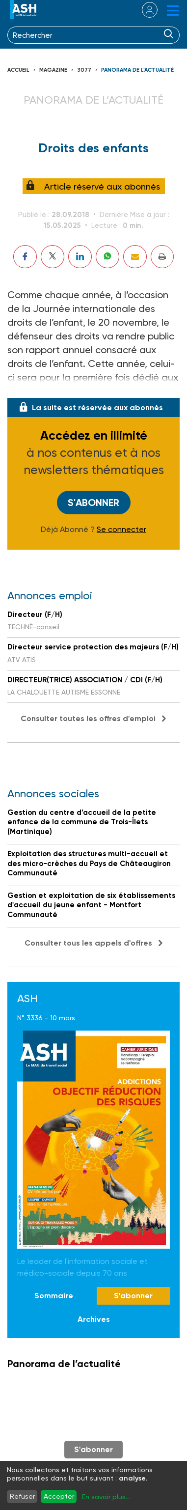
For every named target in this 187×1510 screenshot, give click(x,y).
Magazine (53, 70)
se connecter (144, 10)
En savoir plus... (106, 1497)
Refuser (22, 1496)
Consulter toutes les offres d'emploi (88, 718)
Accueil (18, 70)
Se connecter (121, 529)
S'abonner (93, 502)
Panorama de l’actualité (137, 70)
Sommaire (53, 1295)
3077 (84, 70)
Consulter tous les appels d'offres (88, 943)
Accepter (59, 1496)
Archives (94, 1319)
